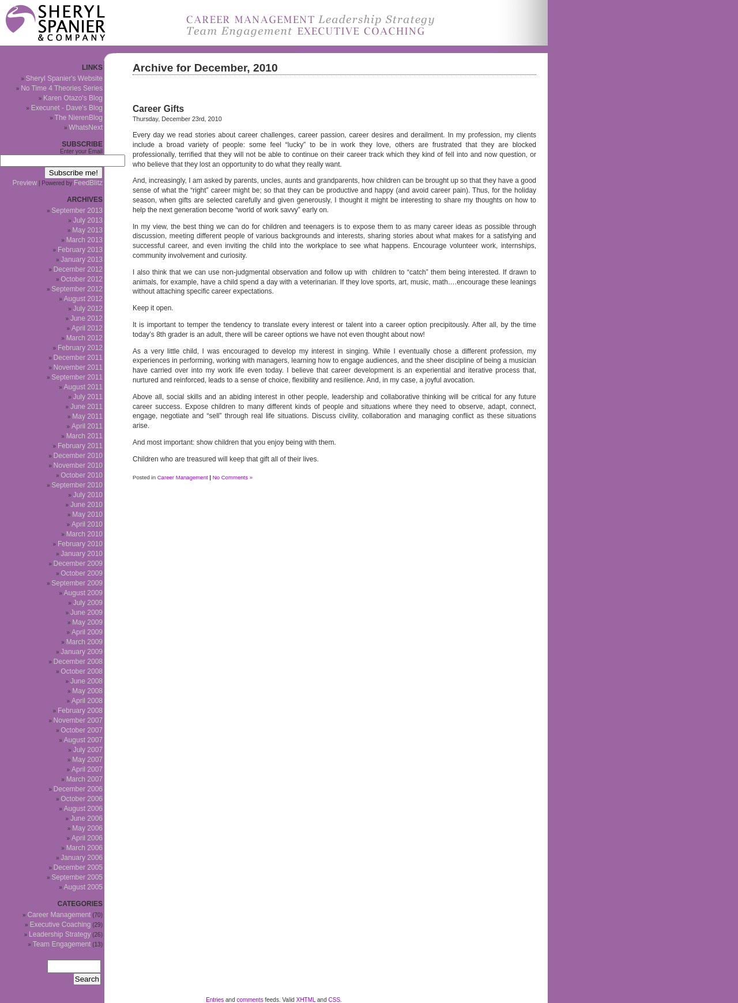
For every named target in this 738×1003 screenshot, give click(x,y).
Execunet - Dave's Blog (67, 108)
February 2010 (80, 544)
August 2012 (83, 299)
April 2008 (87, 701)
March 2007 (84, 779)
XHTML (306, 1000)
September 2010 (77, 485)
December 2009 (78, 563)
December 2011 (78, 358)
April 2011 (87, 426)
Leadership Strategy (60, 934)
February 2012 (80, 348)
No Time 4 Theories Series (62, 88)
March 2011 (84, 436)
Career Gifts (158, 109)
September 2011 (77, 377)
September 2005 (77, 877)
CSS (335, 1000)
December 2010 (78, 456)
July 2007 (88, 750)
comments (250, 1000)
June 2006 (86, 818)
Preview (25, 183)
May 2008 (87, 691)
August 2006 (83, 809)
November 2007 (78, 720)
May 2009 (87, 622)
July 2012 (88, 309)
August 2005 (83, 887)
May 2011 (87, 416)
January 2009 (82, 652)
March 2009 (84, 642)
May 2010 (87, 514)
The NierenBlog (79, 118)
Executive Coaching (60, 925)
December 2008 (78, 662)
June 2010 (86, 505)
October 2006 (82, 799)
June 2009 (86, 612)
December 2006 (78, 789)
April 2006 (87, 838)
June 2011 (86, 407)
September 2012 (77, 289)
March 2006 (84, 848)
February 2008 (80, 711)
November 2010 (78, 465)
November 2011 (78, 367)
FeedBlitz (88, 183)
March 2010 (84, 534)
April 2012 (87, 328)
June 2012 (86, 318)
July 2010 (88, 495)
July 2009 (88, 603)
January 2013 (82, 260)
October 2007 (82, 730)
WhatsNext (86, 127)
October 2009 (82, 573)
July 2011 (88, 397)
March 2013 (84, 240)
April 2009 (87, 632)
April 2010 (87, 524)
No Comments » (233, 477)
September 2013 (77, 210)
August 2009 (83, 593)
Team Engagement (62, 944)
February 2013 (80, 250)
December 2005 (78, 867)
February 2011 (80, 446)
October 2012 (82, 279)
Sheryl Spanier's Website (64, 78)
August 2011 (83, 387)
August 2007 (83, 740)
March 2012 (84, 338)
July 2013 (88, 220)
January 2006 (82, 858)
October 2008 (82, 671)
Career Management (182, 477)
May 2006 (87, 828)
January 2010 (82, 554)
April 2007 (87, 769)
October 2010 (82, 475)
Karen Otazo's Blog (73, 98)
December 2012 (78, 269)
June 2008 (86, 681)
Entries (215, 1000)
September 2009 (77, 583)
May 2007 (87, 760)
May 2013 (87, 230)
